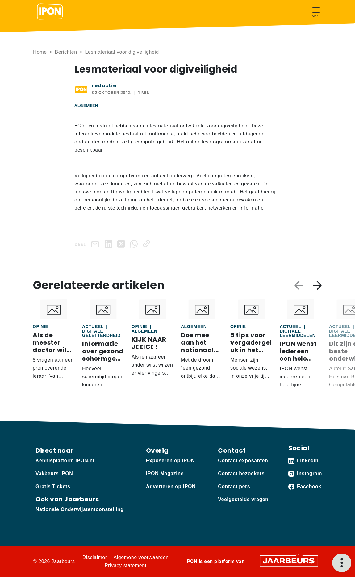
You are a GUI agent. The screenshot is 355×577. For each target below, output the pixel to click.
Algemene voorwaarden (141, 557)
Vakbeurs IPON (54, 473)
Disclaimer (94, 557)
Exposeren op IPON (170, 460)
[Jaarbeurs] (289, 560)
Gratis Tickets (53, 486)
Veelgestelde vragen (243, 499)
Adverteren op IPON (171, 486)
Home (40, 52)
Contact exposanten (243, 460)
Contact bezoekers (241, 473)
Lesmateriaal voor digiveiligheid (122, 52)
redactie (104, 85)
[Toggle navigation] (316, 11)
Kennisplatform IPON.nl (65, 460)
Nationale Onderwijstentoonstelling (79, 509)
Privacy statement (126, 565)
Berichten (66, 52)
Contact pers (234, 486)
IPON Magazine (165, 473)
